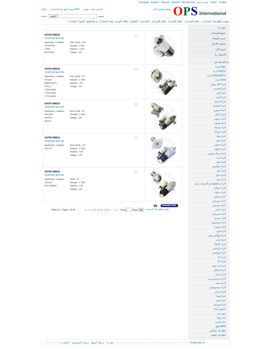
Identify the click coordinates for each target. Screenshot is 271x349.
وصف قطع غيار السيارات (62, 9)
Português (144, 2)
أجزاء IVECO (219, 71)
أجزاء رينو (221, 179)
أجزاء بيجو (221, 140)
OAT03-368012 (52, 171)
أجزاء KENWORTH (216, 75)
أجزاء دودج (221, 175)
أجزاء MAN (220, 80)
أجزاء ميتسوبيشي (217, 287)
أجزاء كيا (222, 257)
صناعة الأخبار (219, 43)
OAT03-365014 (52, 68)
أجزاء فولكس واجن (217, 235)
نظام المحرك (192, 21)
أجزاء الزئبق (220, 101)
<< (86, 210)
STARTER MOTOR (54, 38)
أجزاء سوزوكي (219, 201)
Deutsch (175, 2)
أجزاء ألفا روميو (218, 84)
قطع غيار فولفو (218, 335)
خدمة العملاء (219, 38)
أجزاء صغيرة (220, 227)
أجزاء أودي (221, 97)
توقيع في (167, 9)
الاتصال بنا (220, 54)
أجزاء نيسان (220, 291)
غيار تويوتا (221, 317)
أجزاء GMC (220, 67)
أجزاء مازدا (221, 274)
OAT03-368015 (52, 34)
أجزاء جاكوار (220, 149)
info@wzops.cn (197, 342)
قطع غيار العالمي (217, 330)
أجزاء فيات (221, 239)
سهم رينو (221, 313)
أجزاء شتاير (220, 209)
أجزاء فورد (221, 231)
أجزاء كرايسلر (219, 248)
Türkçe (213, 2)
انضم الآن (158, 9)
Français (165, 2)
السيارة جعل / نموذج (93, 9)
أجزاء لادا (222, 261)
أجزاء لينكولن (219, 270)
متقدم (44, 16)
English (223, 2)
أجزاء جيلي (221, 162)
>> (116, 210)
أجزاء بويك (221, 136)
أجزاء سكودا (220, 192)
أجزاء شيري (220, 218)
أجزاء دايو (221, 170)
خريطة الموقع (97, 342)
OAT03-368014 (52, 103)
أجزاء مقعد (221, 283)
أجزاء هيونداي (219, 304)
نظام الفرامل (158, 21)
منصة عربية (202, 2)
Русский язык (189, 2)
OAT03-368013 (52, 137)
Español (155, 2)
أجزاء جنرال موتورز (217, 153)
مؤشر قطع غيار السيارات (215, 21)
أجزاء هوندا (221, 296)
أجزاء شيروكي (219, 214)
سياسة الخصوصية (80, 342)
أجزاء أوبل (221, 93)
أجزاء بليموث (220, 123)
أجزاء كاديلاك (220, 244)
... (111, 210)
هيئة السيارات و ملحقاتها (100, 21)
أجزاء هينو (221, 300)
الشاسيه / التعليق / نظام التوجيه (132, 21)
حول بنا (222, 27)
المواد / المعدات (76, 21)
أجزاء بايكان (220, 114)
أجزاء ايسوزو (220, 110)
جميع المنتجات (218, 32)
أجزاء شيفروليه (219, 222)
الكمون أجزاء (220, 309)
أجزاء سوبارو (220, 196)
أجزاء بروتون (220, 118)
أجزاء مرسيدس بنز (217, 278)
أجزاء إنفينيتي (219, 88)
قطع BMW (220, 326)
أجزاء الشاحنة (219, 105)
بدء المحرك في (221, 62)
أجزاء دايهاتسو (219, 166)
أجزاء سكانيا (220, 188)
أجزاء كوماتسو (219, 252)
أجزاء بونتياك (220, 127)
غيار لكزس (220, 322)
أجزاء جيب (221, 157)
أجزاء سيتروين (219, 205)
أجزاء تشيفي (220, 144)
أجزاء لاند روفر (219, 265)
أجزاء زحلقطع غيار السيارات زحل (210, 183)
